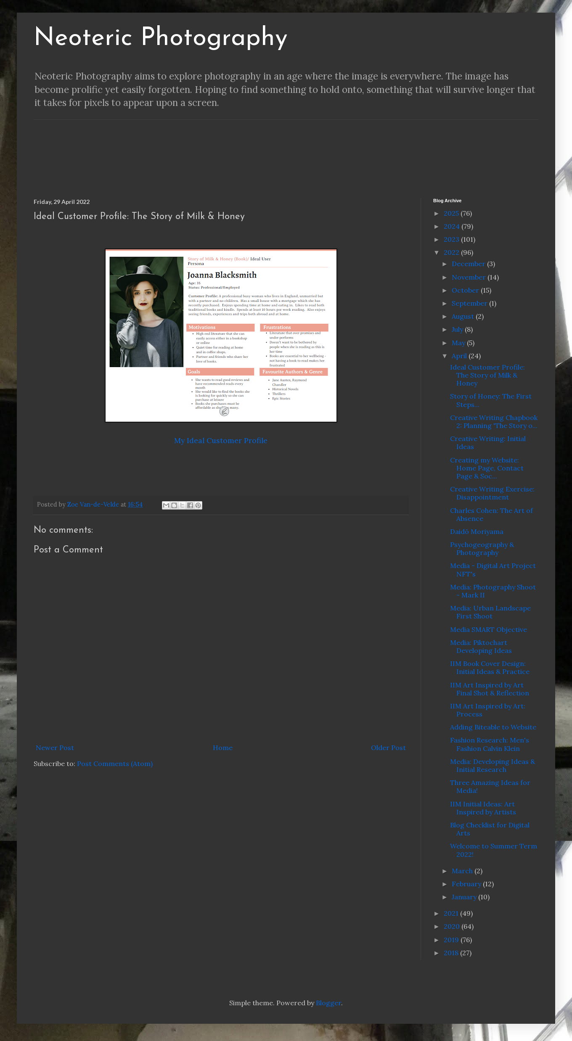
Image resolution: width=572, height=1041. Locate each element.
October (466, 290)
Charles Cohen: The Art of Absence (491, 514)
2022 (452, 252)
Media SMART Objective (488, 629)
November (469, 277)
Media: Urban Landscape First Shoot (490, 612)
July (458, 329)
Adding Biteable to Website (493, 727)
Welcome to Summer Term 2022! (493, 850)
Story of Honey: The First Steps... (491, 400)
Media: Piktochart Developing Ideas (481, 646)
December (469, 263)
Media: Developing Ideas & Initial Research (492, 765)
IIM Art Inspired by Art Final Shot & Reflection (489, 689)
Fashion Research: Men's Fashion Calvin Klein (489, 744)
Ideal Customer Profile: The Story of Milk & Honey (487, 375)
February (467, 884)
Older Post (388, 747)
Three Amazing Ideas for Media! (490, 786)
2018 (452, 953)
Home (223, 747)
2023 (452, 239)
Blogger (328, 1003)
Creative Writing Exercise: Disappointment (492, 493)
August (464, 316)
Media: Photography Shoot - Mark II (493, 591)
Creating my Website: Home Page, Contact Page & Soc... (487, 468)
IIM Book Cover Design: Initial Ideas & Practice (490, 667)
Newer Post (55, 747)
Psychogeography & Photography (482, 548)
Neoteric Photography (161, 38)
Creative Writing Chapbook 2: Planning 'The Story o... (494, 421)
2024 (452, 226)
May (459, 342)
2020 (452, 926)
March (463, 871)
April (460, 355)
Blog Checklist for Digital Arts (490, 829)
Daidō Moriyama (476, 531)
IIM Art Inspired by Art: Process (487, 710)
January (465, 897)
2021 (452, 913)
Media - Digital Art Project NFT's (493, 569)
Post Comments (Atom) (115, 763)
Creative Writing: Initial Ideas (488, 442)
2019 (452, 939)
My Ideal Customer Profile (220, 440)
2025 (452, 213)
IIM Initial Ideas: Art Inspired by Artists (483, 808)
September (470, 303)
